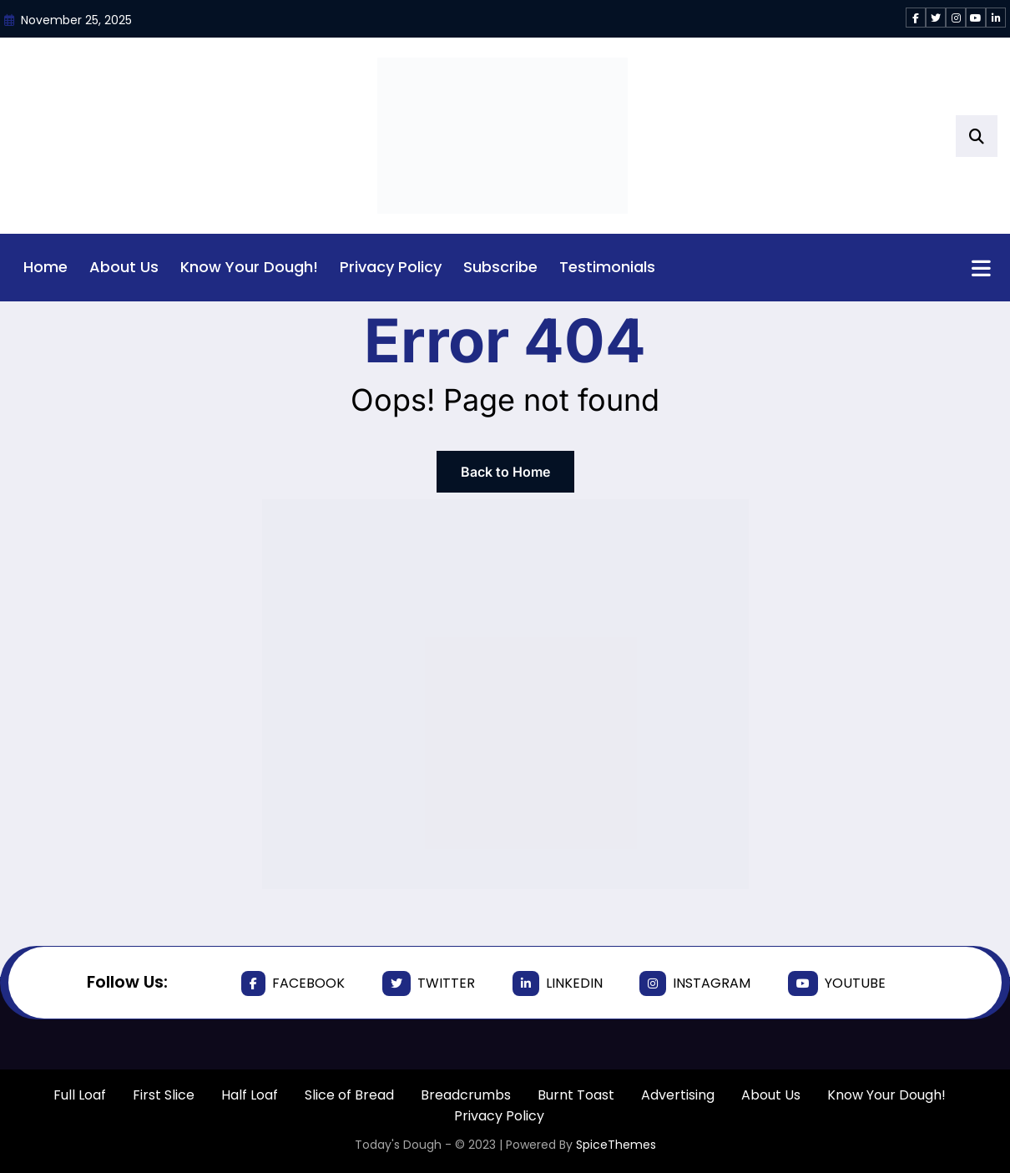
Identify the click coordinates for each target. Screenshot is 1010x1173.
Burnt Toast (576, 1095)
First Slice (163, 1095)
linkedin (558, 983)
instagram (694, 983)
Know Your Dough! (249, 266)
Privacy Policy (391, 266)
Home (45, 266)
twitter (428, 983)
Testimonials (607, 266)
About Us (124, 266)
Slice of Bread (349, 1095)
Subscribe (500, 266)
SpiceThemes (616, 1144)
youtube (837, 983)
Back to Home (505, 471)
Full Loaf (79, 1095)
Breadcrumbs (466, 1095)
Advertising (678, 1095)
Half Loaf (249, 1095)
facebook (293, 983)
